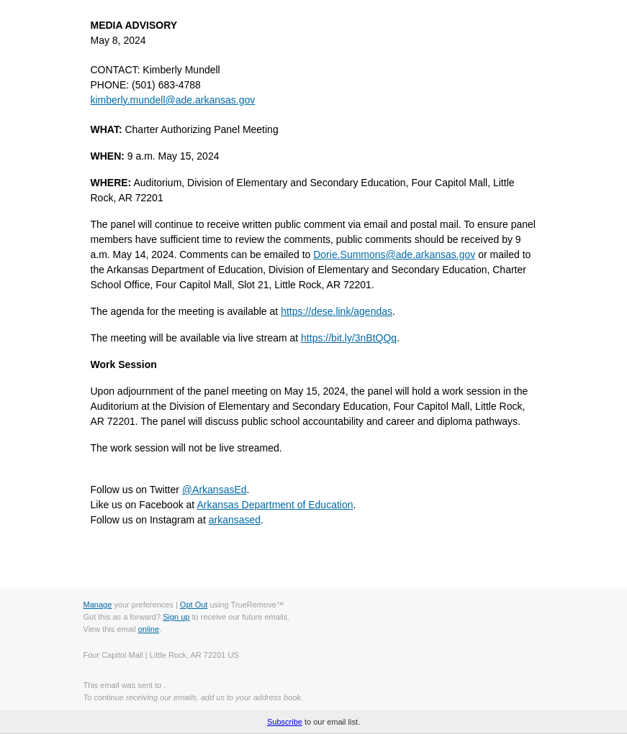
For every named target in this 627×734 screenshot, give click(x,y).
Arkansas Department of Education (275, 504)
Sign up (176, 617)
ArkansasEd (214, 489)
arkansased (235, 520)
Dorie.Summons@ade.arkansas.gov (394, 254)
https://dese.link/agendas (336, 311)
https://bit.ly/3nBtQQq (349, 338)
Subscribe (284, 721)
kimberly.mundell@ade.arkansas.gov (173, 100)
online (148, 629)
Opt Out (194, 604)
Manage (98, 604)
